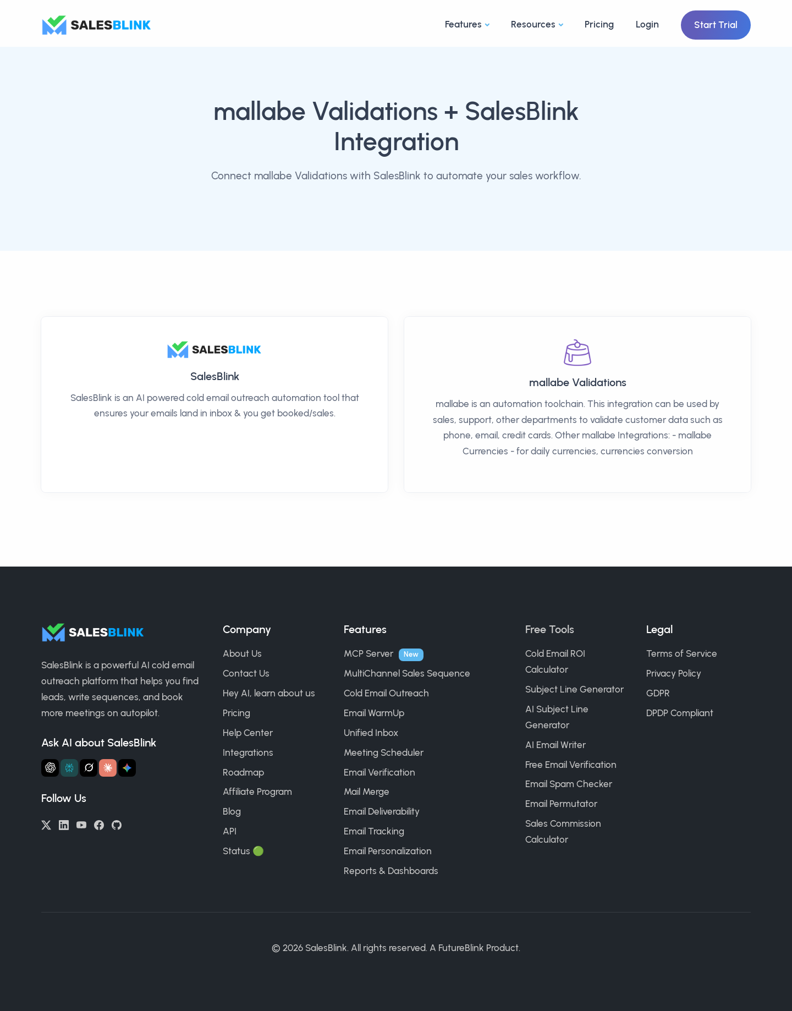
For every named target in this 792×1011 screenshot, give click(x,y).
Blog (232, 811)
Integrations (248, 752)
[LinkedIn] (64, 824)
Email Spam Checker (568, 783)
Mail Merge (366, 791)
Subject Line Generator (574, 689)
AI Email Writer (555, 744)
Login (647, 24)
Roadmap (243, 772)
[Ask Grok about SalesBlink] (88, 768)
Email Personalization (388, 850)
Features (463, 24)
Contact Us (246, 673)
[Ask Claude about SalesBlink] (108, 768)
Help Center (248, 732)
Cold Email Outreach (386, 693)
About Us (242, 653)
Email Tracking (374, 831)
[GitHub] (117, 824)
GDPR (658, 693)
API (230, 831)
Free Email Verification (571, 764)
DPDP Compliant (679, 712)
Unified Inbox (371, 732)
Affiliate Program (257, 791)
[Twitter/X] (46, 824)
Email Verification (379, 772)
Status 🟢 (243, 850)
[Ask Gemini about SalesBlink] (127, 768)
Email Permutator (561, 803)
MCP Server (368, 653)
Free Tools (549, 629)
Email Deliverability (382, 811)
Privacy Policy (673, 673)
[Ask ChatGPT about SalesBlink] (50, 768)
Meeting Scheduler (384, 752)
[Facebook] (99, 824)
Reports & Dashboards (391, 870)
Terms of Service (681, 653)
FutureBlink (461, 947)
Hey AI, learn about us (269, 693)
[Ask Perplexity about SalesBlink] (69, 768)
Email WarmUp (374, 712)
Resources (533, 24)
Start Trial (716, 24)
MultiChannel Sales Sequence (407, 673)
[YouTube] (81, 824)
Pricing (599, 24)
